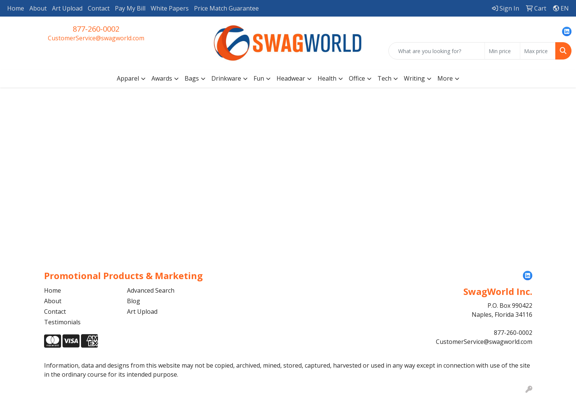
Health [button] (327, 78)
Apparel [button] (128, 78)
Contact (99, 8)
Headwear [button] (291, 78)
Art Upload (67, 8)
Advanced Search (150, 290)
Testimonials (62, 322)
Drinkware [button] (226, 78)
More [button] (445, 78)
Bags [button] (192, 78)
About (38, 8)
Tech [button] (384, 78)
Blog (133, 301)
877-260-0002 (96, 29)
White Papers (170, 8)
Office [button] (357, 78)
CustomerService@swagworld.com (96, 38)
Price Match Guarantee (226, 8)
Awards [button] (161, 78)
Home (15, 8)
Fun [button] (259, 78)
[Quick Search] (436, 51)
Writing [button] (414, 78)
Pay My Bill (130, 8)
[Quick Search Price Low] (502, 51)
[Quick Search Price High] (538, 51)
